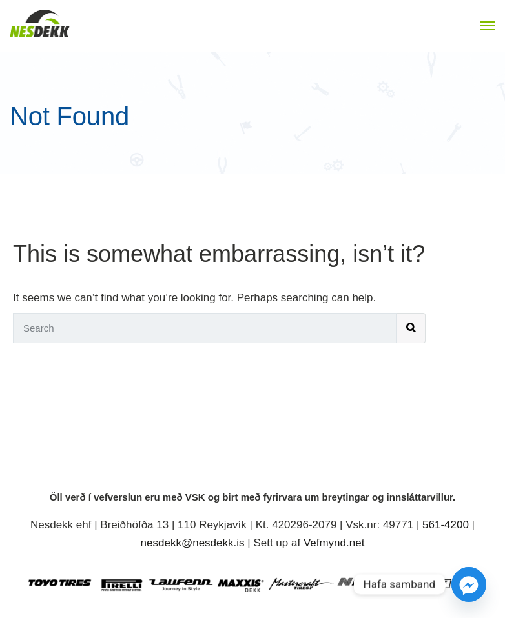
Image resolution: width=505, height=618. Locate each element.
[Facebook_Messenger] (468, 584)
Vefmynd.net (334, 543)
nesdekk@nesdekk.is (193, 543)
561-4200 (445, 525)
